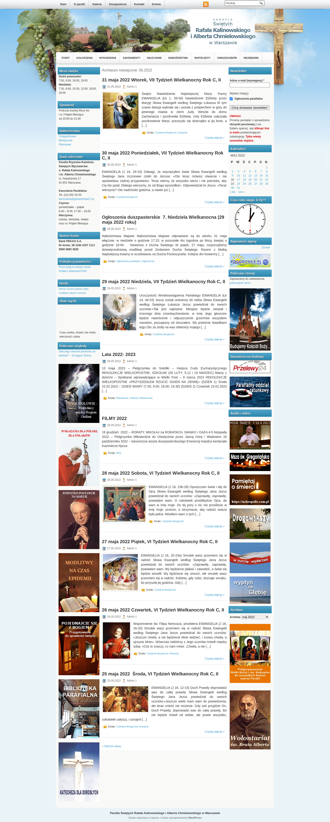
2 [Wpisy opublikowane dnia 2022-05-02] (232, 171)
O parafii (79, 4)
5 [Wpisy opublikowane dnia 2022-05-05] (250, 171)
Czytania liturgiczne (166, 132)
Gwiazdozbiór (227, 57)
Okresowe (65, 144)
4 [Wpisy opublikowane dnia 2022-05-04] (244, 171)
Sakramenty (131, 57)
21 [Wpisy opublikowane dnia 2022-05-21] (261, 179)
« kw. (233, 192)
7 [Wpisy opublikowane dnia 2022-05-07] (261, 171)
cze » (241, 192)
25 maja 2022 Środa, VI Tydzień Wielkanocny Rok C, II (160, 673)
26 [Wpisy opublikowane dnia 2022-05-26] (250, 183)
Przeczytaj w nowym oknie (75, 267)
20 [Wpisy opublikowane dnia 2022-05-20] (255, 179)
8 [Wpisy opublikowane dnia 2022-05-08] (267, 171)
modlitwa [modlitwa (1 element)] (63, 293)
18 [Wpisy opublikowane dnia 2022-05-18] (244, 179)
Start (63, 4)
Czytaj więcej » (214, 137)
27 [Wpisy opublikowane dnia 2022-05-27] (255, 183)
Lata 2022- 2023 (118, 354)
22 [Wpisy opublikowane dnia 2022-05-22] (266, 179)
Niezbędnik (251, 57)
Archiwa (235, 617)
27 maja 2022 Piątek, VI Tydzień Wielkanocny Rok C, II (160, 541)
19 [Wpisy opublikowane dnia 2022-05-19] (250, 179)
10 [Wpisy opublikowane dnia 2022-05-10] (238, 175)
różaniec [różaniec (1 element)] (81, 293)
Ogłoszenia (84, 57)
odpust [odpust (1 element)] (72, 293)
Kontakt (139, 4)
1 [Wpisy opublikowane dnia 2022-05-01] (267, 167)
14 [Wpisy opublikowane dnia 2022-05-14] (261, 175)
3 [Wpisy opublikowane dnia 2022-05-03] (238, 171)
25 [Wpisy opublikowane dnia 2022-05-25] (244, 183)
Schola (156, 4)
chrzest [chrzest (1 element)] (70, 288)
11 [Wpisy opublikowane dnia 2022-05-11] (244, 175)
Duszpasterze (118, 4)
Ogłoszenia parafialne (128, 261)
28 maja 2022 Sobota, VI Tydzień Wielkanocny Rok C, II (161, 473)
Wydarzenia (107, 57)
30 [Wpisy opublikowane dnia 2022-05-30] (232, 187)
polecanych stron (240, 283)
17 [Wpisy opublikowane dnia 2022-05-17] (238, 179)
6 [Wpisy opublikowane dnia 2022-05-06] (255, 171)
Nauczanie (154, 57)
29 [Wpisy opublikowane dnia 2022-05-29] (266, 183)
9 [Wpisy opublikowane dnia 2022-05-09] (232, 175)
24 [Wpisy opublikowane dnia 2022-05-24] (238, 183)
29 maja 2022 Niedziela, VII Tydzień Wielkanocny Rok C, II (163, 281)
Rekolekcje (122, 398)
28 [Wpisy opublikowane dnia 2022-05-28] (261, 183)
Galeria (97, 4)
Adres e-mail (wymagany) (247, 80)
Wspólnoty (203, 57)
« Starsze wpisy (111, 746)
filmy (118, 452)
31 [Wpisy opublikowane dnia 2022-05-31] (238, 187)
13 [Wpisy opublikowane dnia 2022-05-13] (255, 175)
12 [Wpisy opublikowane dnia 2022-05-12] (250, 175)
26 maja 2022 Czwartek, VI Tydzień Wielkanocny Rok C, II (163, 609)
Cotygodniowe (67, 136)
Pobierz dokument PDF (73, 271)
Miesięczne (65, 140)
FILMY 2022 (114, 418)
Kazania (182, 132)
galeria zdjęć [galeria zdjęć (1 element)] (82, 288)
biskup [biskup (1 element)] (62, 288)
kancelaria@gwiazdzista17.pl (76, 199)
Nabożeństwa (178, 57)
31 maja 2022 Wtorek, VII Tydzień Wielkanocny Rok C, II (161, 79)
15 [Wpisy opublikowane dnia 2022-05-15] (266, 175)
